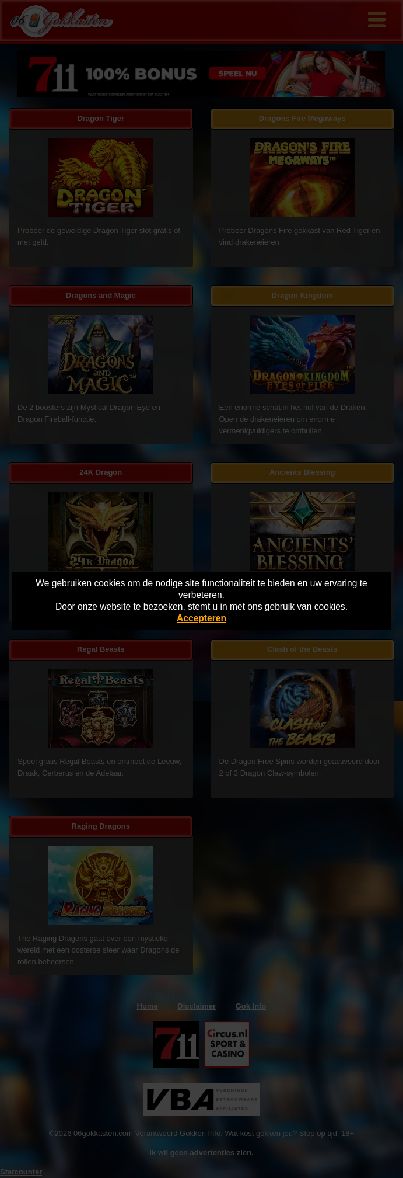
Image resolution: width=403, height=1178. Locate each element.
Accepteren (201, 618)
